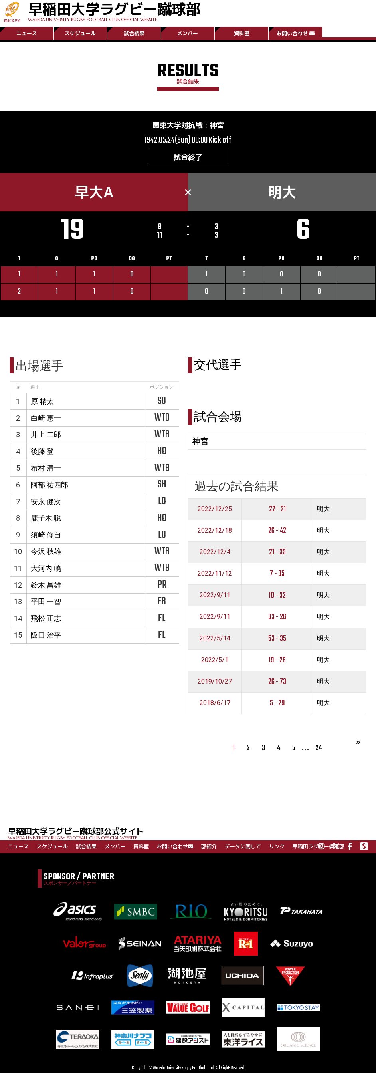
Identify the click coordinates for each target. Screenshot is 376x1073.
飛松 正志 (46, 618)
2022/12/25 (215, 509)
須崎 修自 (46, 535)
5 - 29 (277, 703)
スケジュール (80, 33)
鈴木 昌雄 (46, 585)
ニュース (26, 33)
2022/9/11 (215, 595)
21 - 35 (277, 552)
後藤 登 (42, 451)
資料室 (241, 33)
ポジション (162, 387)
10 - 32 (277, 595)
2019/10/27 (215, 681)
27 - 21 (277, 509)
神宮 (217, 125)
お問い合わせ (296, 33)
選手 (35, 387)
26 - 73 (277, 682)
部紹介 (209, 846)
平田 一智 (46, 601)
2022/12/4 (215, 552)
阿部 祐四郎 (49, 485)
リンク (277, 846)
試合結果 (134, 33)
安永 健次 (46, 501)
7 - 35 (277, 574)
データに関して (243, 846)
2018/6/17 (215, 703)
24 (318, 748)
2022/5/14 (215, 638)
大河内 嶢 (46, 568)
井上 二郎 (46, 434)
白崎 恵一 (46, 418)
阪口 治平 (46, 635)
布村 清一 (46, 468)
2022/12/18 (215, 530)
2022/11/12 (215, 573)
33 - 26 (277, 617)
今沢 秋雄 (46, 551)
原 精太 (42, 401)
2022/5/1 (214, 660)
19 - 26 (277, 660)
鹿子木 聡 (46, 518)
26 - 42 (277, 531)
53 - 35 (277, 638)
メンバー (187, 33)
